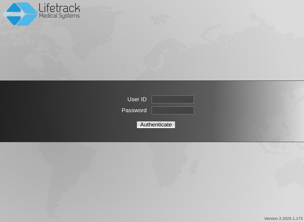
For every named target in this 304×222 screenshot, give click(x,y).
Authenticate (156, 124)
